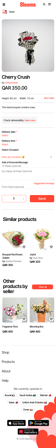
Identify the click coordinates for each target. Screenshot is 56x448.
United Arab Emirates (34, 402)
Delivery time (9, 140)
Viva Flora (36, 258)
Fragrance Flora (10, 326)
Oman (28, 409)
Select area (29, 120)
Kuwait (10, 395)
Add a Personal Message (15, 162)
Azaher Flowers (12, 261)
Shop (5, 352)
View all (43, 286)
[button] (3, 4)
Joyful (33, 254)
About (6, 371)
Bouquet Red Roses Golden (12, 256)
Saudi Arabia (28, 395)
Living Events (11, 82)
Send (42, 198)
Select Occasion (10, 149)
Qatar (13, 402)
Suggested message (44, 183)
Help (5, 380)
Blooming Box (36, 326)
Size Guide (49, 98)
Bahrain (45, 395)
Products (8, 362)
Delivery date (9, 131)
